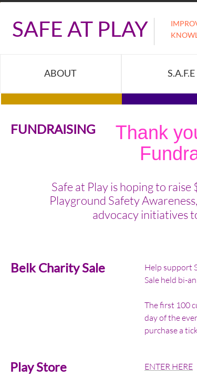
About (60, 73)
